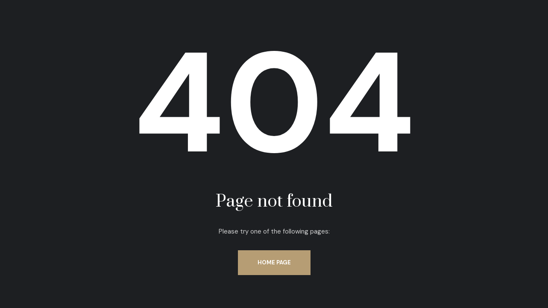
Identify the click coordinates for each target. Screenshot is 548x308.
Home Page (274, 262)
